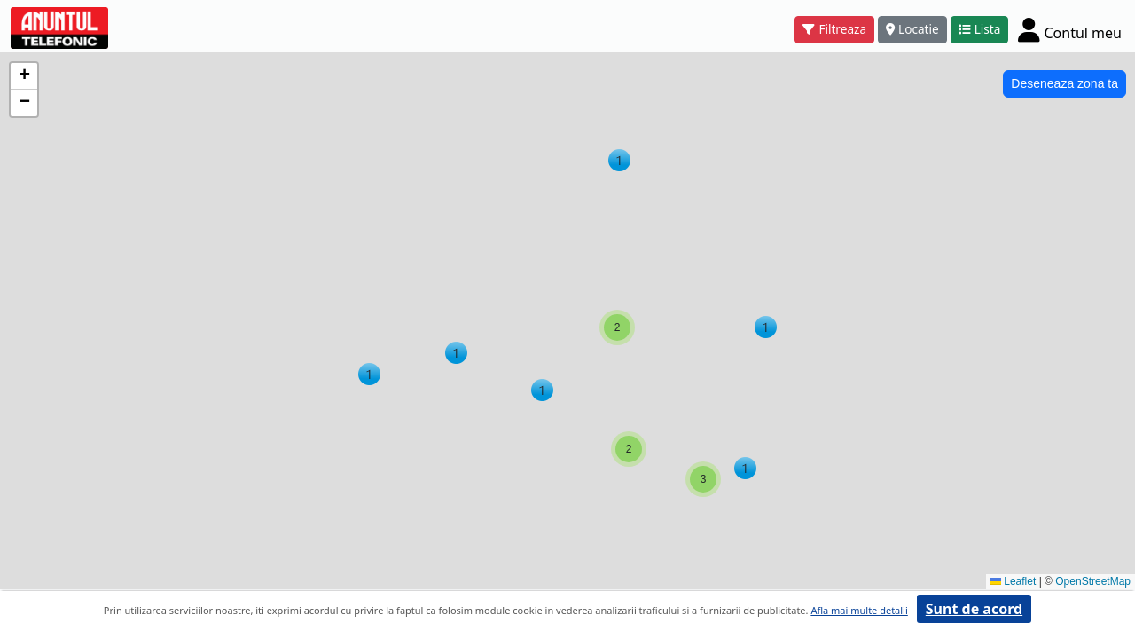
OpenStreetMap (1093, 581)
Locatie (912, 28)
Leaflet (1013, 581)
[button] (456, 353)
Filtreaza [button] (834, 28)
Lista (980, 28)
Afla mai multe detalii (858, 610)
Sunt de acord (974, 609)
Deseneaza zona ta (1064, 83)
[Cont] (1070, 29)
